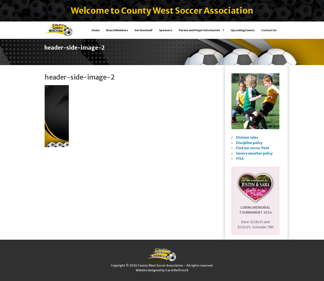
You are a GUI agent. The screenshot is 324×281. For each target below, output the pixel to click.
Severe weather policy (254, 153)
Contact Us (268, 30)
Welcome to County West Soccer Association (162, 10)
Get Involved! (143, 30)
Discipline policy (249, 143)
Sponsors (165, 30)
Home (96, 30)
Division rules (247, 137)
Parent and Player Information (201, 30)
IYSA (240, 158)
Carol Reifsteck (176, 270)
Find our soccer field (252, 148)
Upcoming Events (243, 30)
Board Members (117, 30)
